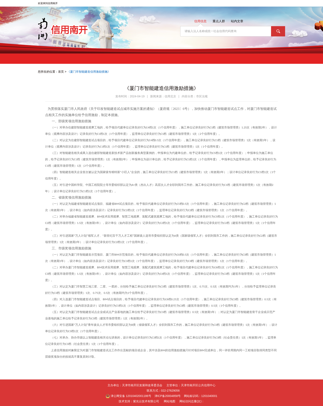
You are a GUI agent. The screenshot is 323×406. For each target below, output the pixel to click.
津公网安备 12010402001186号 (128, 396)
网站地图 (169, 401)
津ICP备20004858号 (167, 396)
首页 (61, 71)
